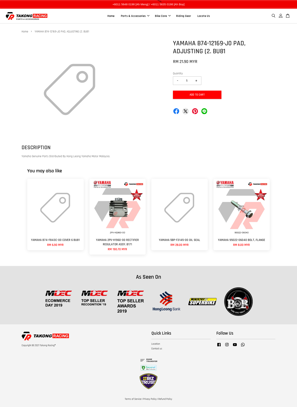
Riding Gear (183, 16)
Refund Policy (165, 399)
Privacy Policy (150, 399)
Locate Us (203, 16)
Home (110, 16)
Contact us (156, 348)
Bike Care (163, 16)
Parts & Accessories (135, 16)
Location (155, 343)
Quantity (178, 73)
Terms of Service (133, 399)
